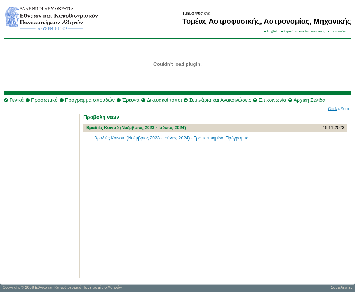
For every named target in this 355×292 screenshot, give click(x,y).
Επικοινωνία (339, 31)
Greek (332, 109)
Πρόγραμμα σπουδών (90, 100)
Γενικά (16, 100)
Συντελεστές (341, 287)
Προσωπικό (44, 100)
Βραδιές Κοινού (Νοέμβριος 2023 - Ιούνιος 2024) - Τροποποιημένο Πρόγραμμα (171, 138)
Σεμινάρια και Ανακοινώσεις (304, 31)
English (272, 31)
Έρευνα (131, 100)
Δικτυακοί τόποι (164, 100)
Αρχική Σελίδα (309, 100)
